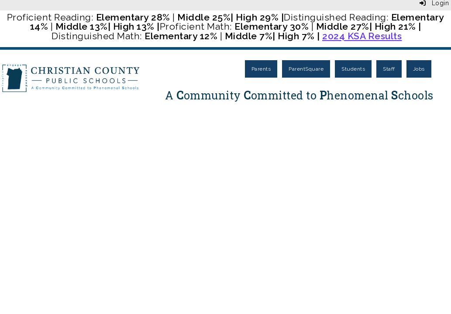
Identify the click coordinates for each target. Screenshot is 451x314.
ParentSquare (306, 69)
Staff (389, 69)
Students (353, 69)
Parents (261, 69)
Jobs (419, 69)
